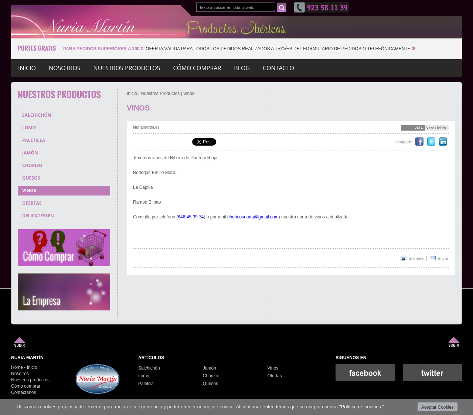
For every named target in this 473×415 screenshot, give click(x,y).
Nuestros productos (126, 69)
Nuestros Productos (160, 93)
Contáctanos (23, 392)
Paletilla (146, 383)
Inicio (27, 69)
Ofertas (274, 375)
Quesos (210, 383)
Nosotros (65, 69)
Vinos (188, 93)
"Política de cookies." (361, 406)
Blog (242, 69)
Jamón (209, 368)
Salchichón (149, 368)
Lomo (143, 375)
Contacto (278, 69)
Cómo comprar (197, 69)
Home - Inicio (24, 367)
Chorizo (210, 375)
